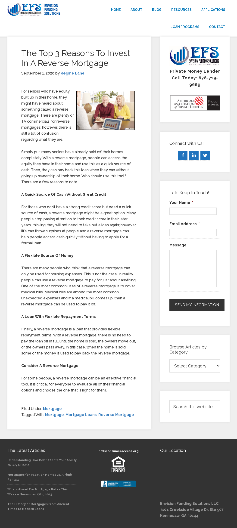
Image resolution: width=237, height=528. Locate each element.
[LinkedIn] (194, 155)
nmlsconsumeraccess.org (119, 451)
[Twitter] (205, 155)
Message (178, 245)
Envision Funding (42, 10)
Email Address (184, 224)
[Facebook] (182, 155)
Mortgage (52, 409)
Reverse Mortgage (116, 415)
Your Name (181, 202)
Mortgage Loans (81, 415)
